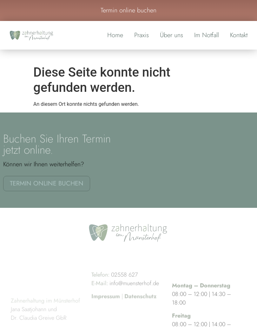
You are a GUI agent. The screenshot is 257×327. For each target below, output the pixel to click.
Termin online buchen (128, 10)
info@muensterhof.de (134, 290)
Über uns (171, 35)
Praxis (141, 35)
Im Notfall (206, 35)
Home (115, 35)
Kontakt (238, 35)
